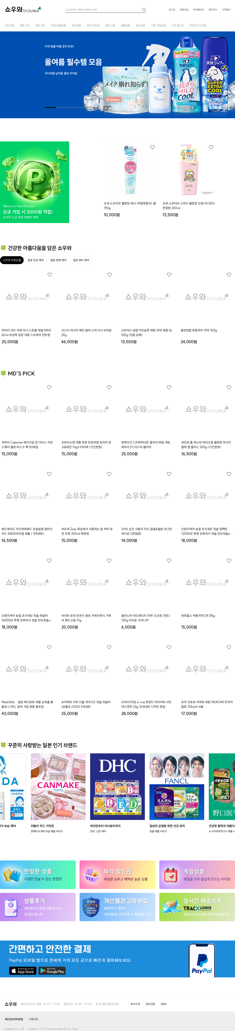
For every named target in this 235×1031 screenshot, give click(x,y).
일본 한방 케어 (58, 260)
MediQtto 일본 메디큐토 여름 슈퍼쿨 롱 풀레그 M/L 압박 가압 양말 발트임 (27, 704)
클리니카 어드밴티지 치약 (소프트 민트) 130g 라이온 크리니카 (145, 618)
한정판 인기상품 (198, 25)
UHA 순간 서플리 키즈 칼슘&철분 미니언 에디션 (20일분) (146, 531)
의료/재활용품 (58, 25)
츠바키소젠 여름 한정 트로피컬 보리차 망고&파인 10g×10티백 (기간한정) (86, 444)
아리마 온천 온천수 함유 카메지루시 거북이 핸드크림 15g (86, 618)
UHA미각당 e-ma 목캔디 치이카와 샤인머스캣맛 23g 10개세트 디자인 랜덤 (146, 704)
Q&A (164, 1004)
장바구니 (213, 9)
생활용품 (125, 25)
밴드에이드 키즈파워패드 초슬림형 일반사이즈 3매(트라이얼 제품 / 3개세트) (27, 531)
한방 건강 (40, 25)
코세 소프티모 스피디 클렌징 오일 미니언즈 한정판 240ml (189, 205)
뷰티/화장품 (93, 25)
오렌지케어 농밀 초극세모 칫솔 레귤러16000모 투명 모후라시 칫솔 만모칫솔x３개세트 (27, 618)
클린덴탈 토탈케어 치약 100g (199, 330)
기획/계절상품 (158, 25)
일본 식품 (110, 25)
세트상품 (140, 25)
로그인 (172, 9)
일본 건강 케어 (36, 260)
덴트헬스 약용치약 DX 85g (198, 616)
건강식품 (9, 25)
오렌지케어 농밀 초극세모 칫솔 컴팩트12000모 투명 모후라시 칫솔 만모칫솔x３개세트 (207, 531)
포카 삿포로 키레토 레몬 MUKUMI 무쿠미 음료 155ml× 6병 (207, 704)
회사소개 (135, 1004)
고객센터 (226, 9)
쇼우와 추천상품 (12, 260)
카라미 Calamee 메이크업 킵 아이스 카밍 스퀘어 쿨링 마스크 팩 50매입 (27, 444)
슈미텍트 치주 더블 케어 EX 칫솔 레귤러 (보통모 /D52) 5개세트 (86, 704)
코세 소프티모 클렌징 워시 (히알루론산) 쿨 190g (130, 205)
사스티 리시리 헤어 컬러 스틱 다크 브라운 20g (86, 332)
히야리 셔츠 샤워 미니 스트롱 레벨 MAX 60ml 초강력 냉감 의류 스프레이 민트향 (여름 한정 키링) (26, 332)
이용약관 (33, 1019)
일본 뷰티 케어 (81, 260)
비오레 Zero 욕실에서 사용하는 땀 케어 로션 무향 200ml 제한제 (87, 531)
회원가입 (184, 9)
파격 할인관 (178, 25)
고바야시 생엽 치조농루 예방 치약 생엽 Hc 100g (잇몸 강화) (146, 332)
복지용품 (76, 25)
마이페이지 (198, 9)
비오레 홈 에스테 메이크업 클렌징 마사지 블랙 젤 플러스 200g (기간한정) (206, 444)
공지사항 (150, 1004)
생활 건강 (24, 25)
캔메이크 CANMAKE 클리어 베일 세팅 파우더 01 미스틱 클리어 (145, 444)
